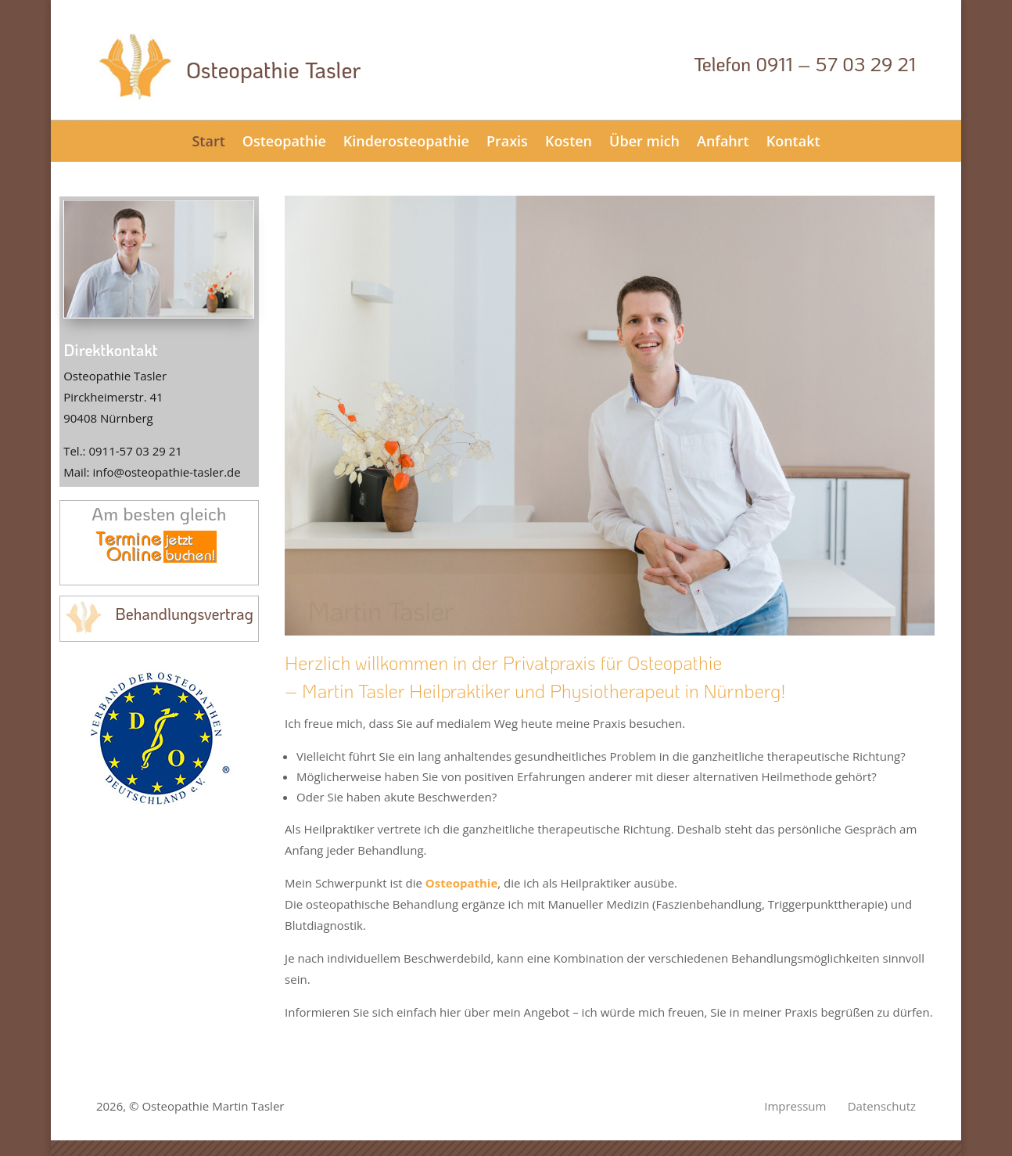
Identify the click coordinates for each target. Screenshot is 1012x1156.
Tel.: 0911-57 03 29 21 (122, 451)
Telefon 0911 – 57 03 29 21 (805, 64)
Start (208, 140)
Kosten (568, 140)
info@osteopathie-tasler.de (166, 472)
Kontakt (793, 140)
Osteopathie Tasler (273, 70)
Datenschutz (882, 1106)
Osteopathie (284, 140)
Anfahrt (723, 140)
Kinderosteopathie (406, 140)
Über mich (644, 140)
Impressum (795, 1106)
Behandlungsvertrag (184, 613)
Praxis (507, 140)
